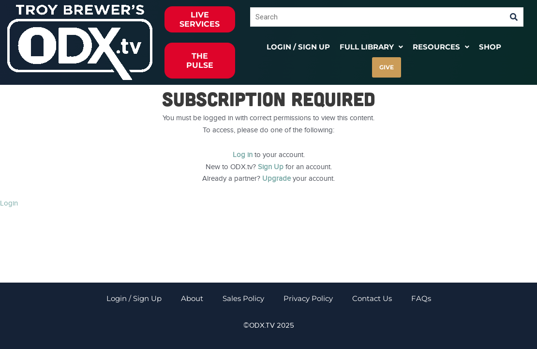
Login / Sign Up (298, 46)
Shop (490, 46)
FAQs (421, 298)
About (192, 298)
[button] (371, 46)
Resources (441, 46)
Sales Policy (243, 298)
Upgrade (276, 178)
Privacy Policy (308, 298)
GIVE (386, 67)
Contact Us (372, 298)
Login (9, 203)
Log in (243, 154)
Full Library (371, 46)
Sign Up (270, 166)
